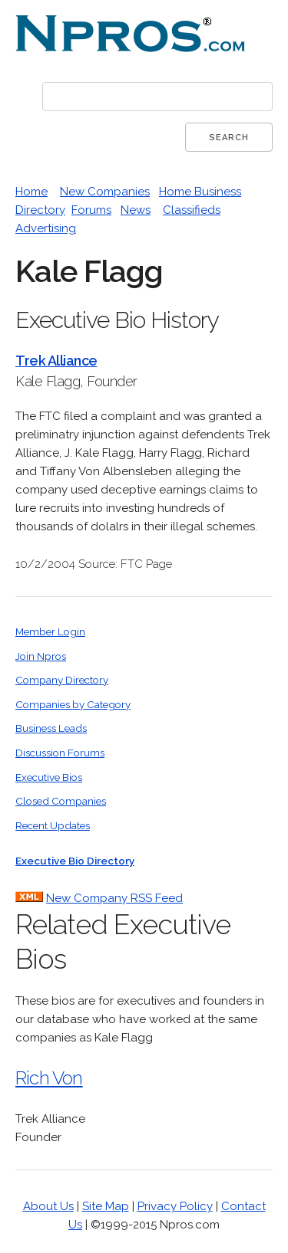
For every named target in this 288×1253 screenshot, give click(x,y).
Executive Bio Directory (74, 860)
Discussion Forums (59, 752)
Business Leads (51, 728)
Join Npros (40, 656)
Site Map (105, 1206)
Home (31, 191)
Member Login (50, 631)
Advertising (45, 228)
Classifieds (191, 210)
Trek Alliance (56, 361)
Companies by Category (73, 704)
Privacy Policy (175, 1206)
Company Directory (61, 680)
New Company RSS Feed (114, 898)
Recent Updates (52, 825)
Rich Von (49, 1078)
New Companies (105, 191)
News (136, 210)
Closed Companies (60, 801)
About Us (48, 1206)
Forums (91, 210)
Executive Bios (48, 777)
